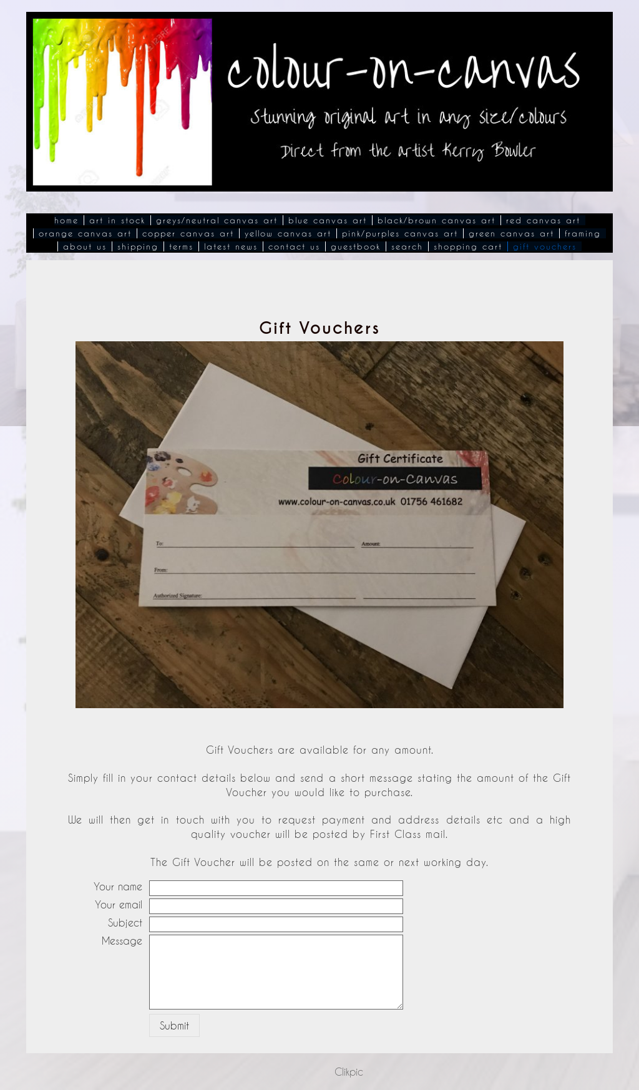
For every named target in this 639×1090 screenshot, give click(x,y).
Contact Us (294, 246)
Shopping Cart (468, 246)
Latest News (231, 246)
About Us (85, 246)
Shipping (138, 246)
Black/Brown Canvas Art (436, 220)
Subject (125, 922)
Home (66, 220)
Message (122, 940)
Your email (118, 904)
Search (407, 246)
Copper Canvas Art (188, 233)
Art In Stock (117, 220)
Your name (118, 886)
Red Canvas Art (543, 220)
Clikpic (348, 1072)
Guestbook (356, 246)
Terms (181, 246)
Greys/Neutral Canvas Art (217, 220)
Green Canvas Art (511, 233)
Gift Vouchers (545, 246)
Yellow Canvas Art (288, 233)
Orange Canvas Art (85, 233)
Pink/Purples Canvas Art (400, 233)
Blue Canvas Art (327, 220)
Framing (583, 233)
